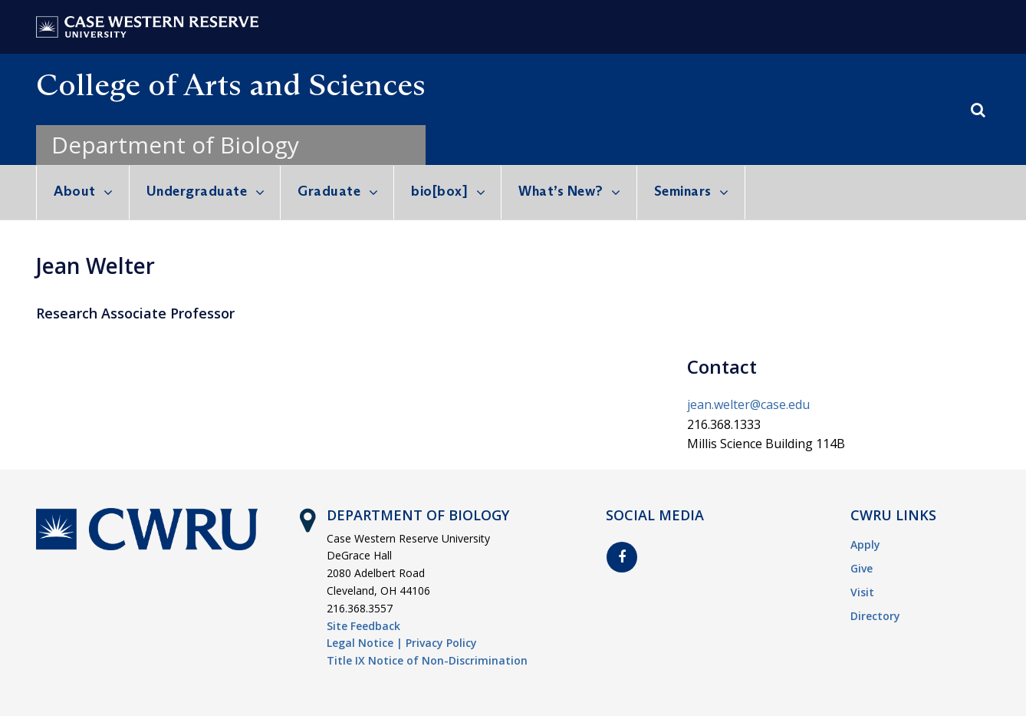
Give (861, 568)
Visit (862, 592)
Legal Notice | (365, 642)
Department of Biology (175, 144)
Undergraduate (197, 191)
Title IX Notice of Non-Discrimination (427, 660)
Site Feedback (363, 626)
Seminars (683, 191)
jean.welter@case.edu (748, 404)
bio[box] (439, 191)
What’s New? (560, 191)
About (75, 191)
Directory (875, 616)
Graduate (329, 191)
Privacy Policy (441, 642)
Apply (865, 544)
